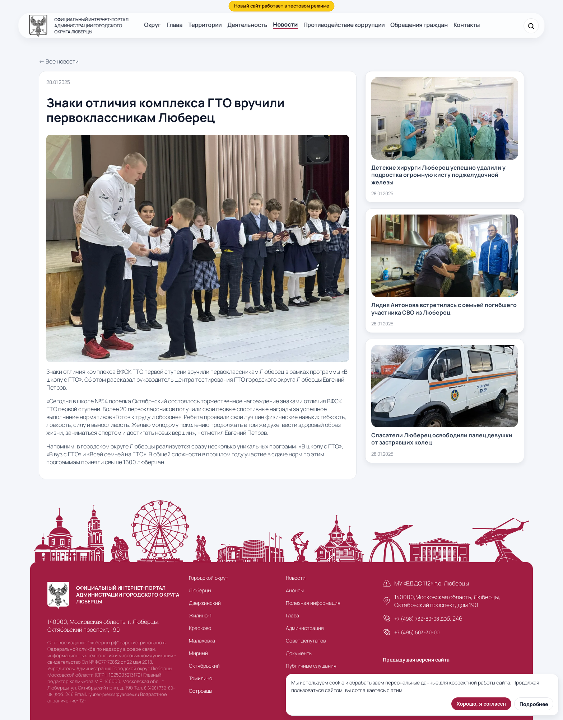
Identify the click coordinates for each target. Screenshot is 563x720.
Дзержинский (205, 602)
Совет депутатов (306, 640)
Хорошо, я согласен (481, 704)
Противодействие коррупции (344, 25)
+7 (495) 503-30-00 (416, 632)
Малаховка (202, 640)
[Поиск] (531, 25)
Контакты (466, 25)
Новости (285, 24)
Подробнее (534, 704)
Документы (299, 653)
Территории (205, 25)
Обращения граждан (419, 25)
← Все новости (59, 61)
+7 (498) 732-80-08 (416, 618)
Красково (200, 628)
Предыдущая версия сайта (416, 659)
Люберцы (200, 590)
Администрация (305, 628)
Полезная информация (313, 602)
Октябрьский (204, 665)
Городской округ (208, 577)
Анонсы (295, 590)
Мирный (198, 653)
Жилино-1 (200, 615)
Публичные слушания (311, 665)
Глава (174, 25)
